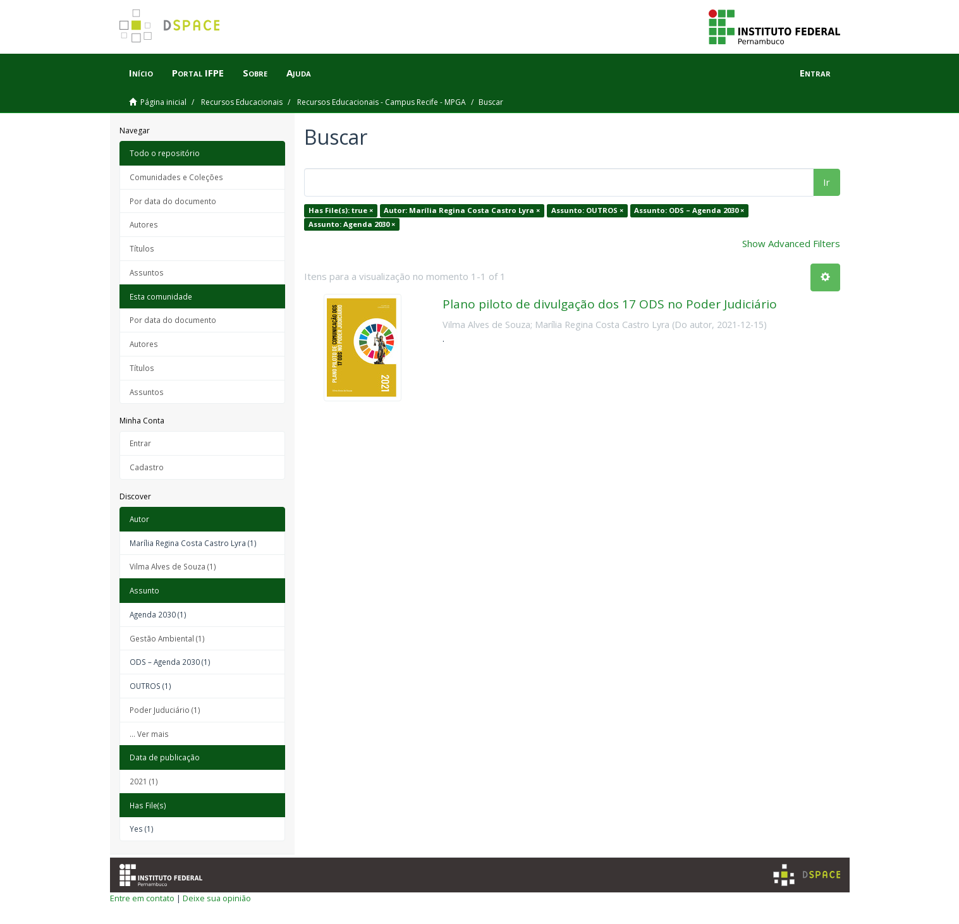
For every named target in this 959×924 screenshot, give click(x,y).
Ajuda (298, 72)
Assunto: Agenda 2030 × (351, 224)
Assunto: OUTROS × (587, 210)
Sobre (255, 72)
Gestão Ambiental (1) (167, 638)
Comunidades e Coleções (176, 177)
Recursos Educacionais (242, 102)
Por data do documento (173, 201)
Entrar (140, 443)
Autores (144, 224)
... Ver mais (149, 734)
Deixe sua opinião (217, 898)
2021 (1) (144, 781)
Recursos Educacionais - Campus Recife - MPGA (381, 102)
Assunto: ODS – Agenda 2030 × (689, 210)
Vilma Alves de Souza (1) (173, 566)
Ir (826, 182)
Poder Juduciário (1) (165, 710)
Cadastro (147, 467)
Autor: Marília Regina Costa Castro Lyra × (462, 210)
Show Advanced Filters (791, 243)
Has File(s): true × (340, 210)
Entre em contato (142, 898)
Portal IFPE (198, 72)
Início (141, 72)
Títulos (142, 248)
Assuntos (147, 272)
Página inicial (163, 102)
